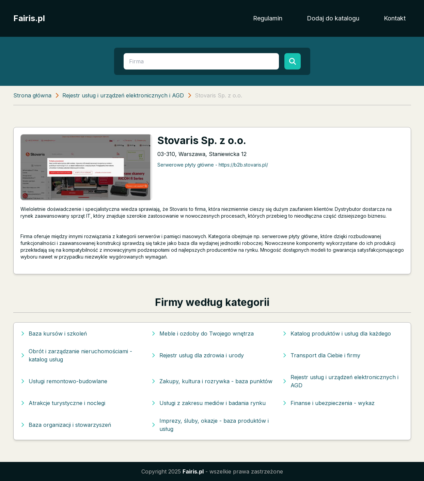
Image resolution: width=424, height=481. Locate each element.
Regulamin (267, 18)
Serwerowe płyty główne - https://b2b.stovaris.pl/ (212, 165)
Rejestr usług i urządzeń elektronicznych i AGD (123, 95)
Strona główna (32, 95)
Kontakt (395, 18)
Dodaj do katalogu (333, 18)
